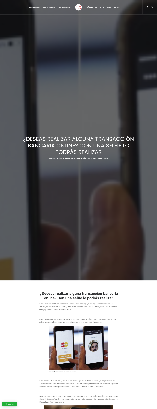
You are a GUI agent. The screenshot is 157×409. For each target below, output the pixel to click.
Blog (109, 7)
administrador (101, 171)
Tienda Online (119, 7)
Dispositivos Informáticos (78, 171)
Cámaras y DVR (34, 7)
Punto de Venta (64, 7)
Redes (102, 7)
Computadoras (49, 7)
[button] (9, 404)
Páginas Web (92, 7)
